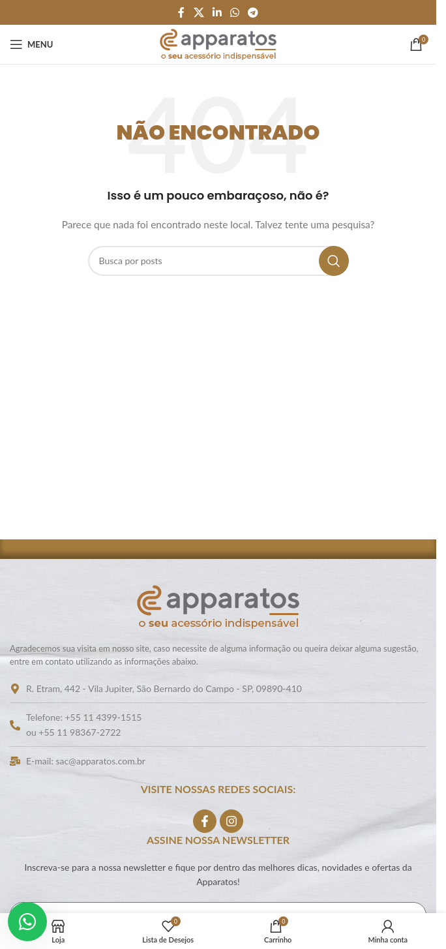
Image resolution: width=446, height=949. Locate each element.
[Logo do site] (218, 43)
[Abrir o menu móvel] (31, 44)
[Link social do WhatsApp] (235, 12)
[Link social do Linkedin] (217, 12)
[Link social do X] (198, 12)
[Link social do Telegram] (253, 12)
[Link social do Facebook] (181, 12)
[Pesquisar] (218, 261)
